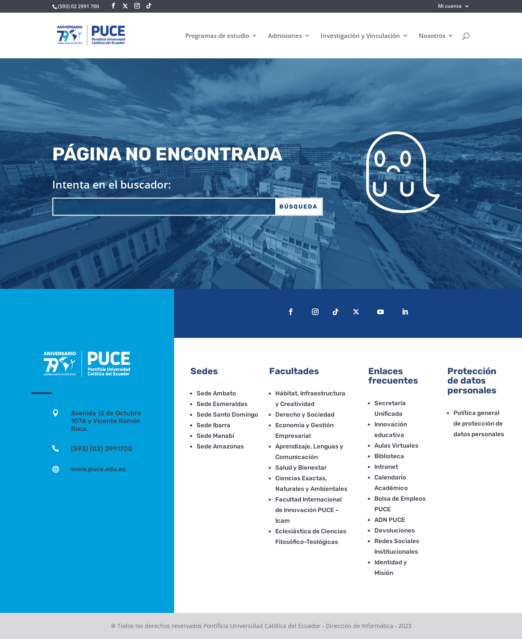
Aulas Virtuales (396, 445)
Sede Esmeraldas (222, 404)
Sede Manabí (215, 435)
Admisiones (285, 36)
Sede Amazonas (220, 446)
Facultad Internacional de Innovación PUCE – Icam (308, 510)
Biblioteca (389, 456)
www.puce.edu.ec (98, 469)
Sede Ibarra (213, 425)
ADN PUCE (389, 520)
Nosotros (432, 36)
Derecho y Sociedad (304, 414)
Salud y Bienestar (301, 467)
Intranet (386, 466)
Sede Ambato (216, 393)
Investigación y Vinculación (360, 36)
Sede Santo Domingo (227, 414)
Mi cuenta (450, 6)
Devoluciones (394, 530)
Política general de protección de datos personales (478, 423)
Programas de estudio (217, 36)
